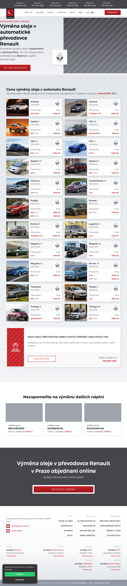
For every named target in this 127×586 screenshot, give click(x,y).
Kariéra (61, 12)
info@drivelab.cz (20, 526)
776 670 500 (38, 5)
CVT (32, 193)
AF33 (33, 173)
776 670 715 (107, 5)
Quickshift (94, 133)
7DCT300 (35, 113)
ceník (51, 12)
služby (40, 12)
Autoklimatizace (86, 521)
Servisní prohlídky (110, 521)
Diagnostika (114, 535)
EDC (33, 133)
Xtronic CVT (95, 113)
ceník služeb (65, 521)
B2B (81, 12)
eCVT (91, 153)
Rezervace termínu (63, 489)
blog (72, 12)
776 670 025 (90, 5)
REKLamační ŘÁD (102, 583)
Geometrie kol (87, 531)
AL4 (91, 299)
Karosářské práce (110, 526)
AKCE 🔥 (28, 12)
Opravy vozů (114, 531)
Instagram (17, 531)
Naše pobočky (87, 535)
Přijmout (19, 574)
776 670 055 (20, 5)
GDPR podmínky (80, 583)
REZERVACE (67, 526)
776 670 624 (55, 5)
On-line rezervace (15, 68)
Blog (70, 535)
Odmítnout (20, 580)
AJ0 (91, 193)
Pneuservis (89, 526)
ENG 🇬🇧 (89, 12)
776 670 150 (72, 5)
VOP (91, 583)
